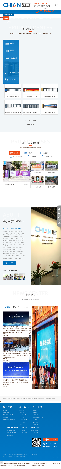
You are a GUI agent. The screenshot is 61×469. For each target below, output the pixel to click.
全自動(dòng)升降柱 (32, 398)
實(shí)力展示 (6, 417)
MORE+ (26, 307)
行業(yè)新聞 (24, 432)
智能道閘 (21, 417)
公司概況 (5, 410)
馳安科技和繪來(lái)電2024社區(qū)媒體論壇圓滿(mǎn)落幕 (16, 379)
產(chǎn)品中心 (24, 407)
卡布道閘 (35, 412)
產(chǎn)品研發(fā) (11, 430)
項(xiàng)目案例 (14, 18)
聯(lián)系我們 (7, 22)
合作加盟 (23, 18)
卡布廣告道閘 (32, 14)
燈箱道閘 (35, 410)
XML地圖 (55, 457)
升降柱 (21, 424)
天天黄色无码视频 (40, 465)
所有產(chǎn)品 (8, 14)
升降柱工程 (35, 424)
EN (56, 5)
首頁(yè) (6, 18)
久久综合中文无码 (10, 465)
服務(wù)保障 (10, 435)
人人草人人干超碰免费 (31, 465)
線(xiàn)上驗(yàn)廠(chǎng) (9, 419)
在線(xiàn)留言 (34, 432)
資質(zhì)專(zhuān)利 (8, 414)
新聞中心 (51, 18)
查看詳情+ (5, 334)
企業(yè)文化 (6, 412)
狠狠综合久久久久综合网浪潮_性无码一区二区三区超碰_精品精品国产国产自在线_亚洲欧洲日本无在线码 (28, 463)
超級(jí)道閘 (35, 422)
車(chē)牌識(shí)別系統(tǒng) (45, 14)
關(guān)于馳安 (43, 18)
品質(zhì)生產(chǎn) (11, 432)
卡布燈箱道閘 (41, 398)
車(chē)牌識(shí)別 (17, 398)
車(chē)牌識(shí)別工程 (38, 417)
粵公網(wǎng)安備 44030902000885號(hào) (14, 456)
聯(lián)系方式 (34, 430)
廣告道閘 (24, 14)
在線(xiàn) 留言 (59, 221)
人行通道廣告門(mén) (50, 398)
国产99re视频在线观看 (20, 465)
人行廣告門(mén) (23, 419)
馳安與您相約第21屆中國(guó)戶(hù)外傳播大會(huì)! (15, 326)
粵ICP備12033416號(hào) (32, 454)
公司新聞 (24, 430)
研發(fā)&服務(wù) (32, 18)
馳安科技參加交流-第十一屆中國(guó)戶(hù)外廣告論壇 (15, 351)
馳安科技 (25, 398)
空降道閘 (17, 14)
